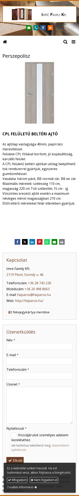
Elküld (15, 460)
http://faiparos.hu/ (29, 300)
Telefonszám (17, 369)
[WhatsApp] (47, 242)
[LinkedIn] (32, 242)
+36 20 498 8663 (37, 289)
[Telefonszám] (36, 28)
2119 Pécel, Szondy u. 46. (25, 274)
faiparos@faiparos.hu (34, 294)
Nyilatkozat (16, 428)
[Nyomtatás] (61, 242)
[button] (73, 41)
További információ (20, 487)
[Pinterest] (39, 242)
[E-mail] (29, 28)
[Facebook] (43, 28)
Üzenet (13, 384)
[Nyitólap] (39, 14)
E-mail (12, 355)
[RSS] (50, 28)
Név (10, 340)
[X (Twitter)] (24, 242)
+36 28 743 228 (39, 283)
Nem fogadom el (44, 480)
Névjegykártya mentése (29, 312)
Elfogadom (17, 480)
